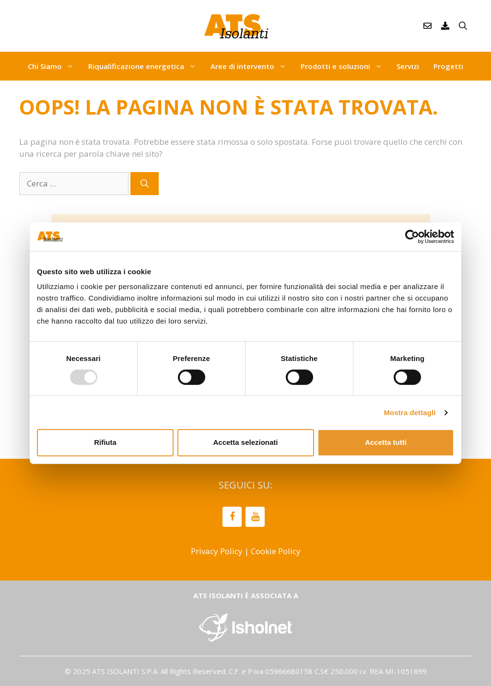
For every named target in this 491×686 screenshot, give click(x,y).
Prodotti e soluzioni (345, 66)
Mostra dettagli (409, 412)
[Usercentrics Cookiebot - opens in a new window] (412, 236)
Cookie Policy (276, 551)
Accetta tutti (386, 442)
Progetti (448, 66)
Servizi (408, 66)
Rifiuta (105, 442)
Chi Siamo (54, 66)
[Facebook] (232, 517)
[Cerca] (144, 183)
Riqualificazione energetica (145, 66)
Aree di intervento (251, 66)
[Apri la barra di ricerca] (463, 25)
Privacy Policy (217, 551)
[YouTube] (255, 517)
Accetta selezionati (245, 442)
